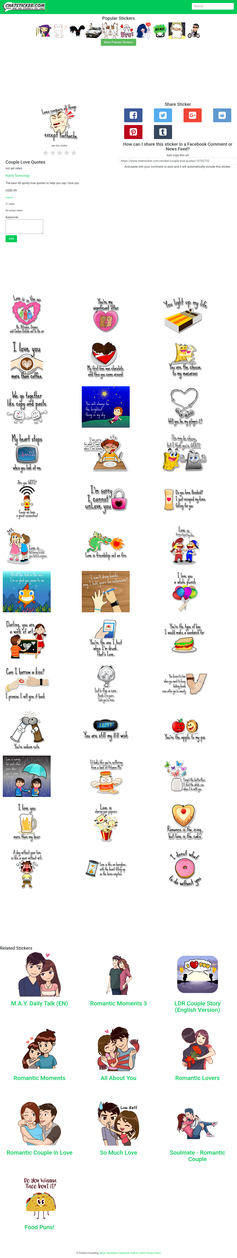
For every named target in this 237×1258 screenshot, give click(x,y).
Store (142, 1253)
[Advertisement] (111, 76)
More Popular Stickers (118, 42)
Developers (112, 1253)
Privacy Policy (153, 1253)
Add (11, 238)
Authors (134, 1253)
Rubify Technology (18, 175)
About (102, 1253)
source (9, 197)
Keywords (124, 1253)
